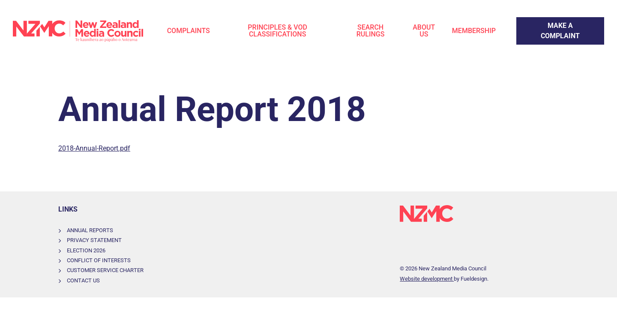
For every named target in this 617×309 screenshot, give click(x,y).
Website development (427, 279)
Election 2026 (86, 250)
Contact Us (83, 280)
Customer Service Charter (105, 270)
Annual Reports (90, 230)
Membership (474, 31)
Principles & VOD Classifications (277, 30)
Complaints (188, 31)
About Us (424, 30)
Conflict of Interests (99, 260)
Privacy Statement (94, 240)
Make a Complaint (544, 22)
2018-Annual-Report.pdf (94, 148)
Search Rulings (370, 30)
